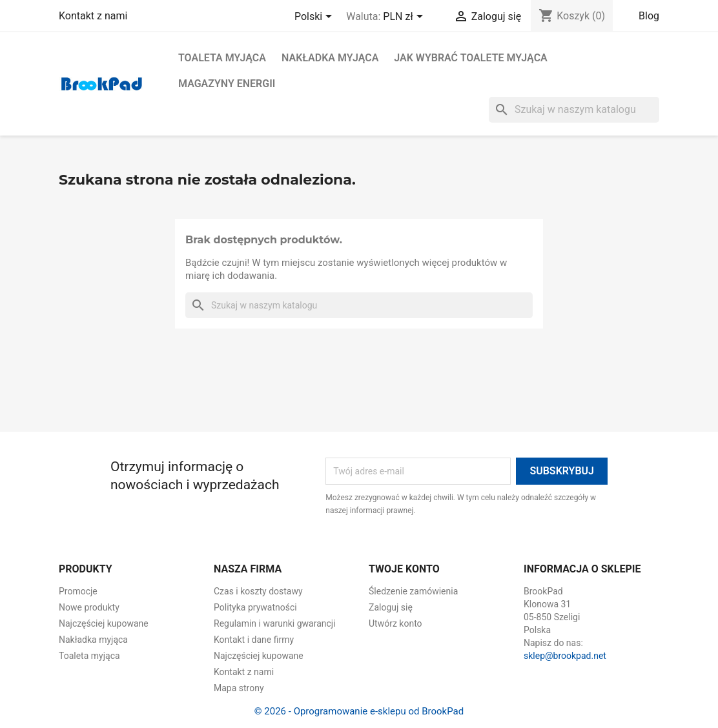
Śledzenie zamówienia (413, 591)
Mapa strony (239, 688)
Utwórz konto (395, 623)
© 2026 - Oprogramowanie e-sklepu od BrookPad (359, 711)
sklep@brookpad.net (565, 656)
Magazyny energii (226, 83)
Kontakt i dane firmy (254, 639)
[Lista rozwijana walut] (405, 17)
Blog (649, 16)
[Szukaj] (574, 110)
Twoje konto (404, 569)
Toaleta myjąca (222, 58)
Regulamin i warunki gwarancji (275, 623)
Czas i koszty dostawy (258, 591)
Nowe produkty (89, 607)
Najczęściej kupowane (104, 623)
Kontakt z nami (93, 16)
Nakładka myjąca (330, 58)
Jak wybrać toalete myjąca (470, 58)
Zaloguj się (391, 607)
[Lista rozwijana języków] (315, 17)
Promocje (78, 591)
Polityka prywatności (255, 607)
